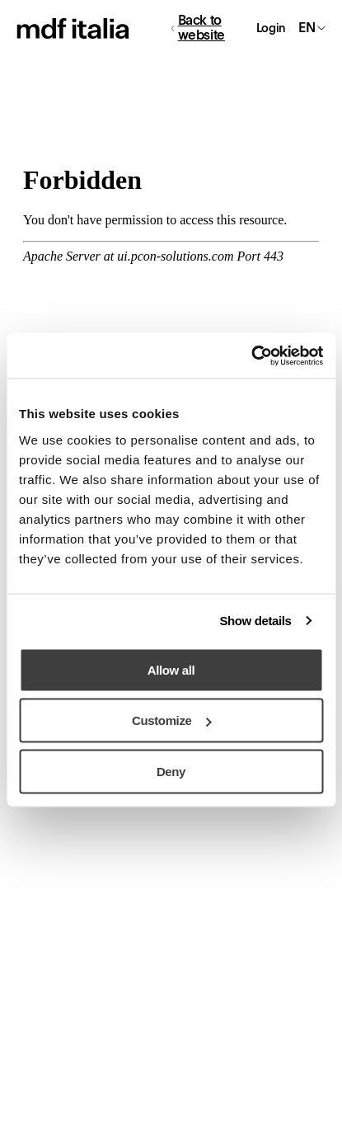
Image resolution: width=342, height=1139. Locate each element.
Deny (171, 771)
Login (270, 28)
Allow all (171, 669)
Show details (255, 621)
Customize (172, 720)
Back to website (198, 28)
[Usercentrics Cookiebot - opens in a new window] (251, 355)
